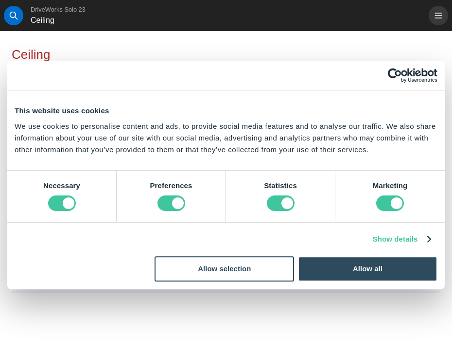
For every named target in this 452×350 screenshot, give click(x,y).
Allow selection (224, 268)
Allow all (367, 268)
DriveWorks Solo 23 (58, 9)
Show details (395, 239)
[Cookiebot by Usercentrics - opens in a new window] (394, 75)
